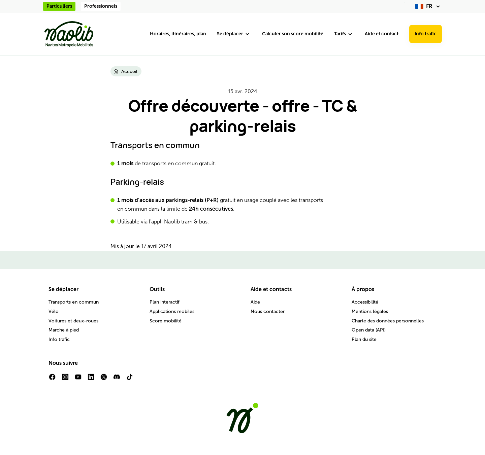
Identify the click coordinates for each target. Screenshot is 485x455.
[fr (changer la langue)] (428, 6)
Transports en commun (73, 302)
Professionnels (100, 6)
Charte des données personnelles (388, 321)
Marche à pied (63, 330)
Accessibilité (365, 302)
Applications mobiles (172, 311)
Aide (255, 302)
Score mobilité (166, 321)
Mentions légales (370, 311)
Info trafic (426, 34)
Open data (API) (369, 330)
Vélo (53, 311)
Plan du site (364, 339)
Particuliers (59, 6)
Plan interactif (165, 302)
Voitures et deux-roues (73, 321)
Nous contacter (268, 311)
